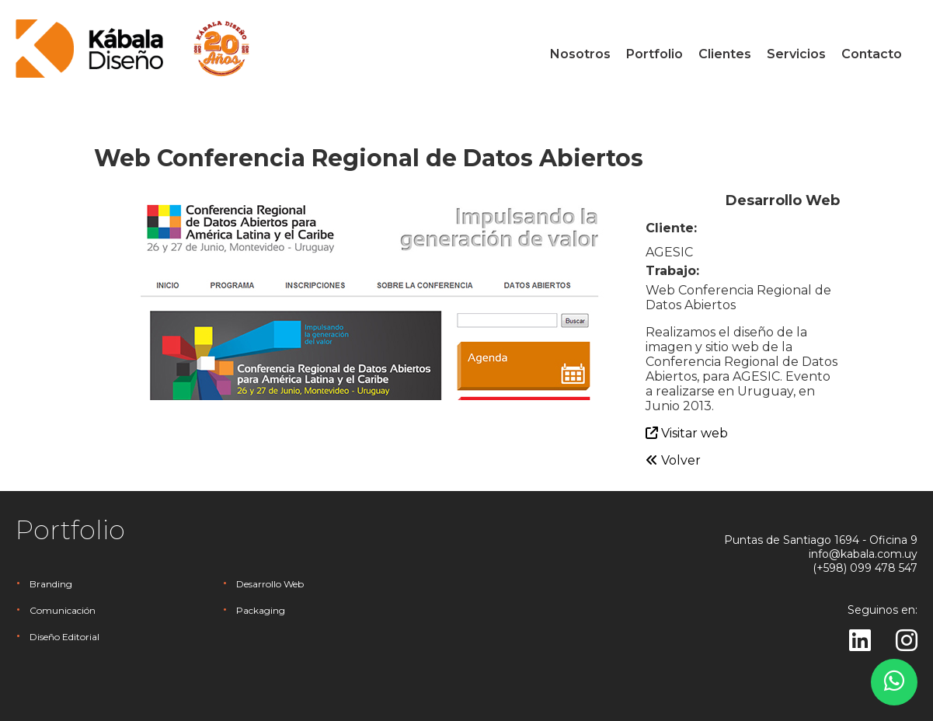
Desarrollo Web (270, 584)
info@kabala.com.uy (863, 554)
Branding (51, 584)
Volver (673, 460)
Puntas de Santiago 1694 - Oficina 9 (820, 540)
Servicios (796, 54)
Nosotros (580, 54)
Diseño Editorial (64, 637)
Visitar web (687, 433)
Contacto (871, 54)
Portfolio (654, 54)
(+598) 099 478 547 (865, 568)
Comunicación (63, 610)
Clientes (724, 54)
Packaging (260, 610)
